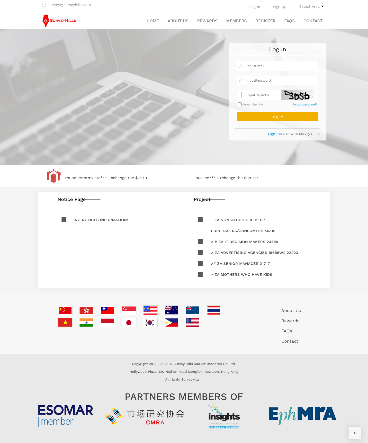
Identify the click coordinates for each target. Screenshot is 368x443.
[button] (311, 6)
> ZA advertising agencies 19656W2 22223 (254, 252)
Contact (313, 20)
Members (236, 20)
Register (265, 20)
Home (153, 20)
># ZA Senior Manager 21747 (240, 263)
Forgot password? (304, 104)
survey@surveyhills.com (66, 5)
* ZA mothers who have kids (241, 274)
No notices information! (101, 219)
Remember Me (252, 104)
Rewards (207, 20)
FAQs (289, 20)
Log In (277, 49)
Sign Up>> (276, 134)
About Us (178, 20)
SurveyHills (190, 379)
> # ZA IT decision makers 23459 (244, 241)
